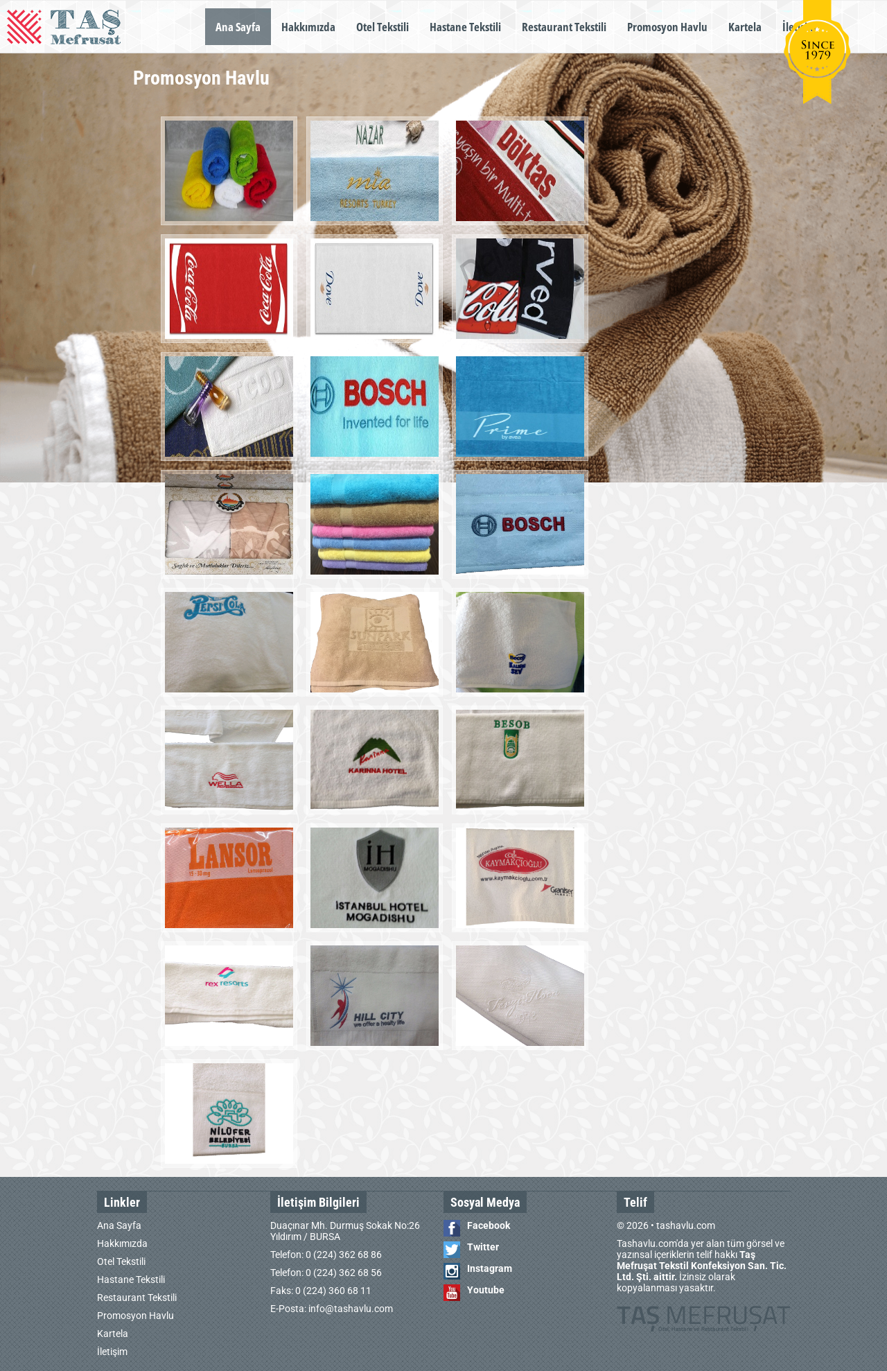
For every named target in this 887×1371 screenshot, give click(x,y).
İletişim (112, 1351)
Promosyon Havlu (667, 27)
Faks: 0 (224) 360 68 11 (320, 1290)
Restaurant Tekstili (564, 27)
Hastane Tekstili (465, 27)
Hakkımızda (308, 27)
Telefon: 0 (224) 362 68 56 (326, 1272)
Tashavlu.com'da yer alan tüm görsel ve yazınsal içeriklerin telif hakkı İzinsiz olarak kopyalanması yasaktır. (702, 1265)
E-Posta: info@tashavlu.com (331, 1308)
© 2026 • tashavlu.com (666, 1225)
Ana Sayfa (238, 27)
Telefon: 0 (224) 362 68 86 (326, 1254)
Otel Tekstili (382, 27)
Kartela (745, 27)
